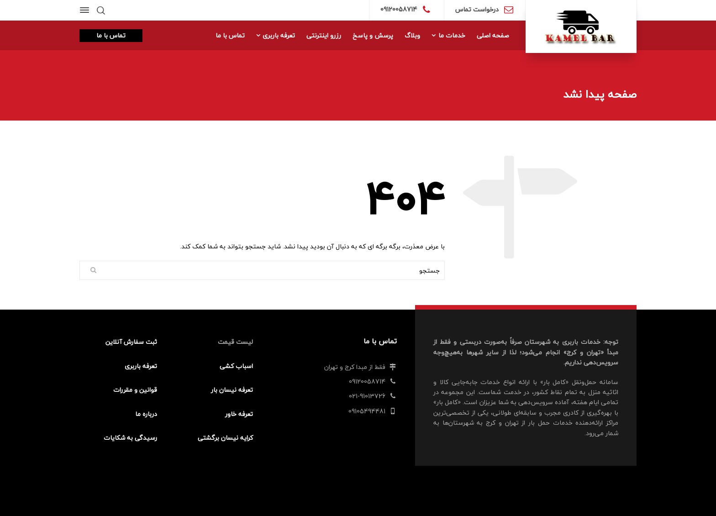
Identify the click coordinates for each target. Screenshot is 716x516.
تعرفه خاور (239, 414)
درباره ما (146, 414)
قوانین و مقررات (135, 389)
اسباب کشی (236, 366)
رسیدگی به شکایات (130, 437)
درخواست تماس (477, 9)
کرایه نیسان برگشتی (225, 437)
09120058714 (398, 9)
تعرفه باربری (141, 366)
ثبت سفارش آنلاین (131, 342)
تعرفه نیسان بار (232, 389)
